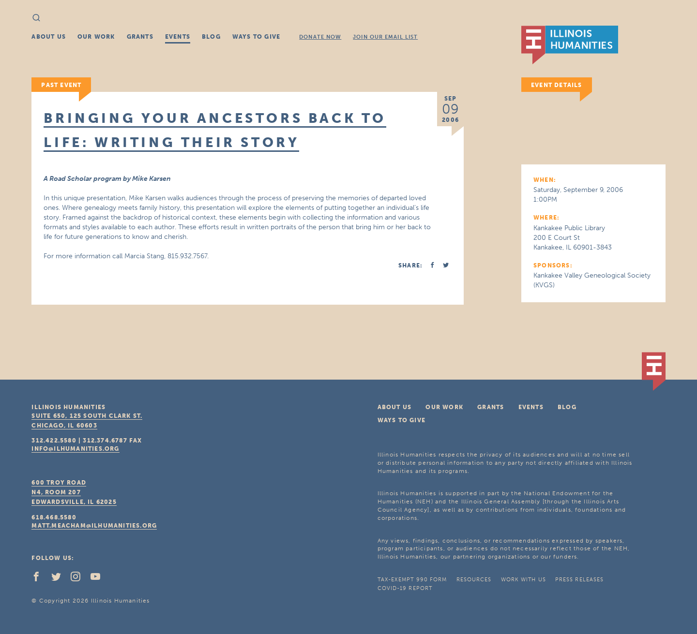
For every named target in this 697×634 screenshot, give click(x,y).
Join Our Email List (385, 37)
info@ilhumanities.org (75, 448)
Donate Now (320, 37)
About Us (48, 36)
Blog (211, 36)
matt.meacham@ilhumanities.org (94, 525)
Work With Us (523, 579)
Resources (474, 579)
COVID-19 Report (405, 588)
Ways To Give (256, 36)
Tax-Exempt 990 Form (412, 579)
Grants (140, 36)
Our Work (96, 36)
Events (177, 36)
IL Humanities (569, 45)
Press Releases (579, 579)
